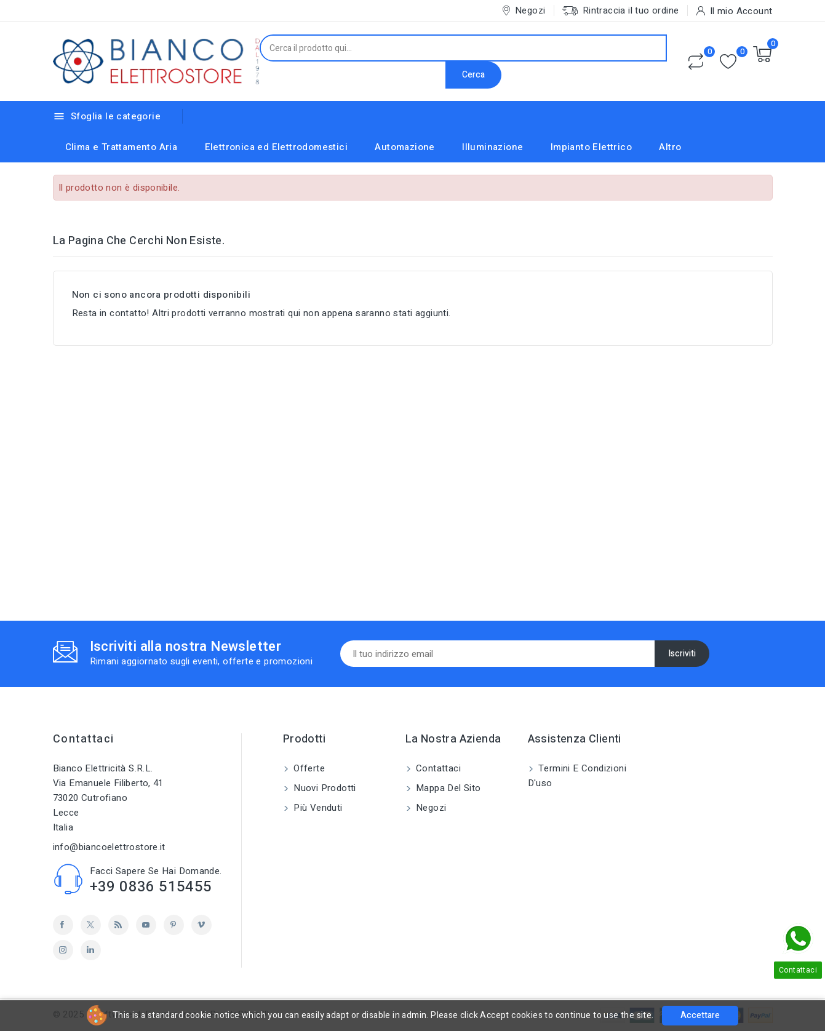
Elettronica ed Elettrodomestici (276, 147)
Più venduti (317, 807)
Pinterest (174, 925)
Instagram (63, 950)
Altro (670, 147)
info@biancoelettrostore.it (109, 847)
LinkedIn (91, 950)
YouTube (146, 925)
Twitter (91, 925)
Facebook (63, 925)
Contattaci (83, 739)
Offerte (308, 768)
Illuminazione (492, 147)
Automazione (404, 147)
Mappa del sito (447, 788)
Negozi (430, 807)
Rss (118, 925)
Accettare (700, 1015)
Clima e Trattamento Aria (121, 147)
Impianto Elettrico (591, 147)
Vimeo (201, 925)
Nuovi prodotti (323, 788)
